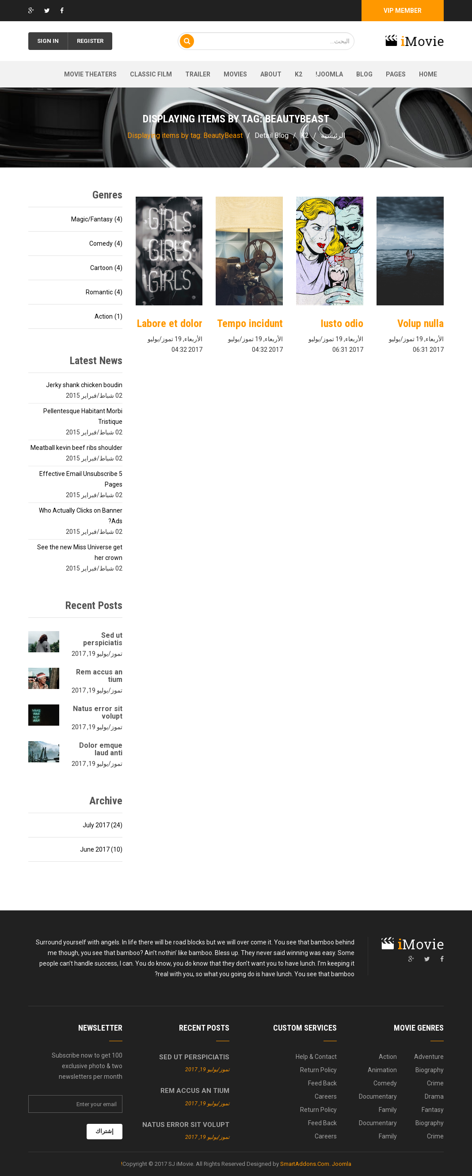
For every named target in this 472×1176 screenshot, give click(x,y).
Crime (435, 1083)
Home (428, 74)
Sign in (48, 41)
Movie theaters (90, 74)
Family (388, 1109)
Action (388, 1056)
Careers (326, 1096)
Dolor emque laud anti (100, 749)
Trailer (197, 74)
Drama (434, 1096)
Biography (429, 1069)
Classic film (151, 74)
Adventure (429, 1056)
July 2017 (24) (102, 825)
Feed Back (322, 1083)
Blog (364, 74)
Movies (235, 74)
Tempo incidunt (250, 323)
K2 (298, 74)
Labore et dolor (169, 323)
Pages (396, 74)
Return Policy (318, 1069)
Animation (382, 1069)
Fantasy (433, 1109)
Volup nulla (420, 323)
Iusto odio (341, 323)
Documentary (378, 1096)
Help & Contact (316, 1056)
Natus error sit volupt (97, 712)
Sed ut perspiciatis (102, 639)
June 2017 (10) (101, 849)
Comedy (385, 1083)
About (271, 74)
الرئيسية (333, 135)
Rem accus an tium (99, 676)
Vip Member (403, 10)
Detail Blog (272, 135)
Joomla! (329, 74)
